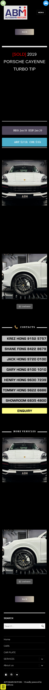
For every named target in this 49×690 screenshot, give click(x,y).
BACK (24, 32)
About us (8, 665)
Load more (24, 306)
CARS (7, 646)
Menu (41, 12)
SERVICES (9, 659)
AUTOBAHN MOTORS (13, 682)
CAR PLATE (10, 652)
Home (7, 639)
